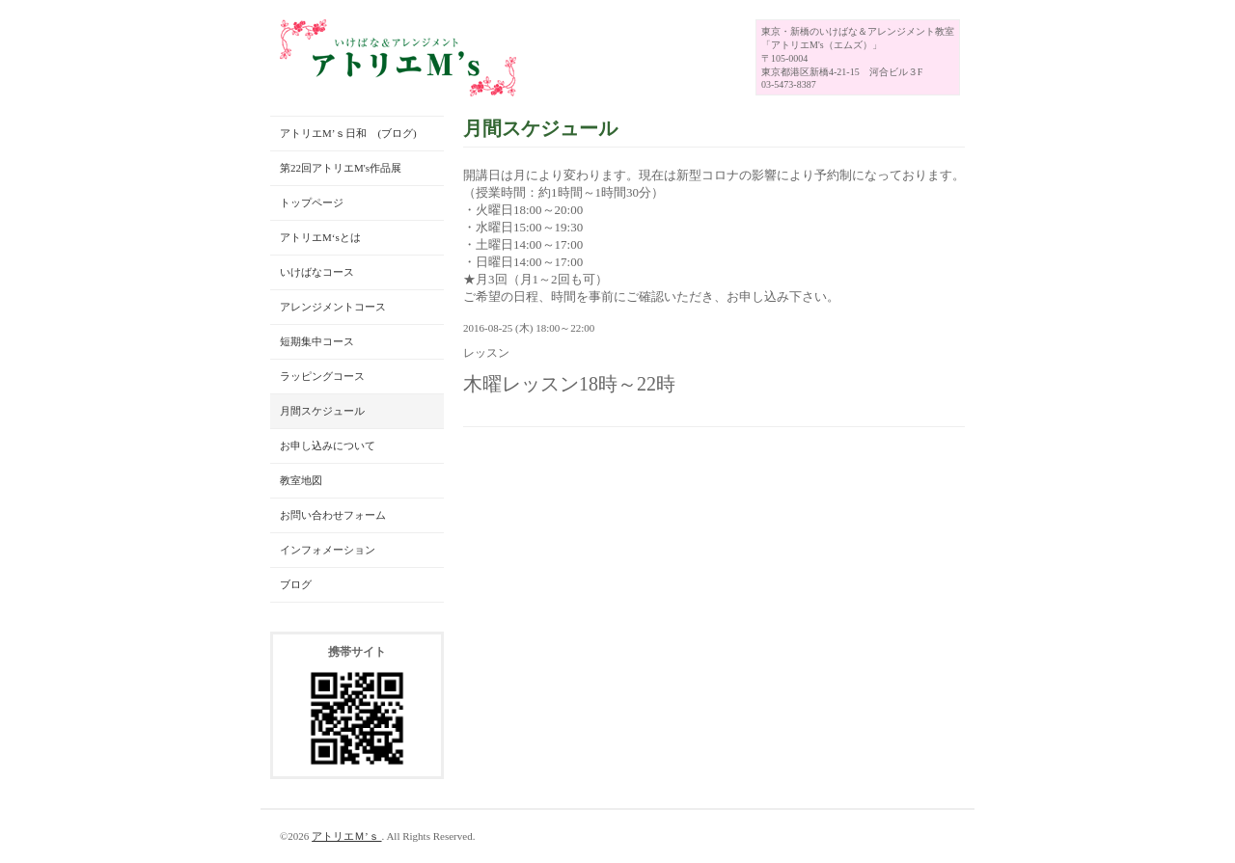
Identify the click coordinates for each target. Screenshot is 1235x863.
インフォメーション (327, 549)
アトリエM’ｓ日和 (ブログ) (348, 133)
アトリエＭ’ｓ (346, 836)
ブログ (296, 584)
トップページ (311, 202)
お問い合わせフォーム (333, 515)
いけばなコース (317, 272)
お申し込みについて (327, 445)
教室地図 (301, 480)
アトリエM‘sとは (320, 237)
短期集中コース (317, 341)
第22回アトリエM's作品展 (340, 168)
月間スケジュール (322, 411)
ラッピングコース (322, 376)
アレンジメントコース (333, 306)
